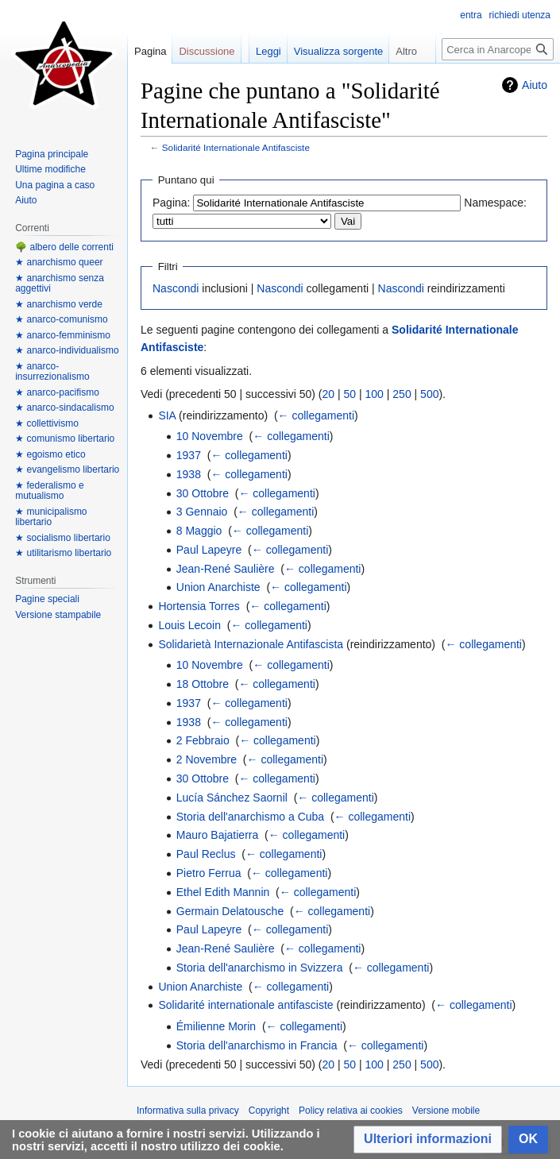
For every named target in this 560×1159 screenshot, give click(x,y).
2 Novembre (206, 759)
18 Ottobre (202, 684)
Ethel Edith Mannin (223, 892)
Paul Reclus (206, 854)
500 (429, 394)
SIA (167, 415)
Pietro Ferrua (208, 873)
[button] (427, 1139)
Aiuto (534, 85)
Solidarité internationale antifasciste (245, 1005)
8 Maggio (199, 530)
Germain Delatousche (230, 911)
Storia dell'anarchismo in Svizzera (259, 967)
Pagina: (171, 202)
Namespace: (495, 202)
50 (350, 394)
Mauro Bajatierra (217, 835)
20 (328, 394)
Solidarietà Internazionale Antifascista (250, 644)
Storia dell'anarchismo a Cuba (250, 816)
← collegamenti (316, 415)
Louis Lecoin (189, 625)
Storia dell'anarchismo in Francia (257, 1045)
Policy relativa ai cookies (351, 1110)
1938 (188, 474)
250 (401, 394)
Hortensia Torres (198, 606)
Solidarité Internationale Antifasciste (236, 147)
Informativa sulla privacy (188, 1110)
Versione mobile (446, 1110)
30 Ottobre (202, 493)
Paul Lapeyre (209, 549)
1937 (188, 455)
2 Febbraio (203, 740)
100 (374, 394)
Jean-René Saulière (225, 568)
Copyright (269, 1110)
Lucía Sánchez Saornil (232, 797)
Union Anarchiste (218, 587)
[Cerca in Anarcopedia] (498, 49)
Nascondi (176, 288)
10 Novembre (209, 436)
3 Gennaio (202, 511)
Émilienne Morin (216, 1026)
